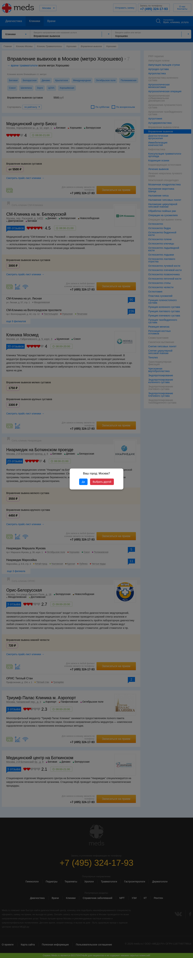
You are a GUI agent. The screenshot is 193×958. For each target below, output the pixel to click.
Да (83, 481)
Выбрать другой (102, 481)
